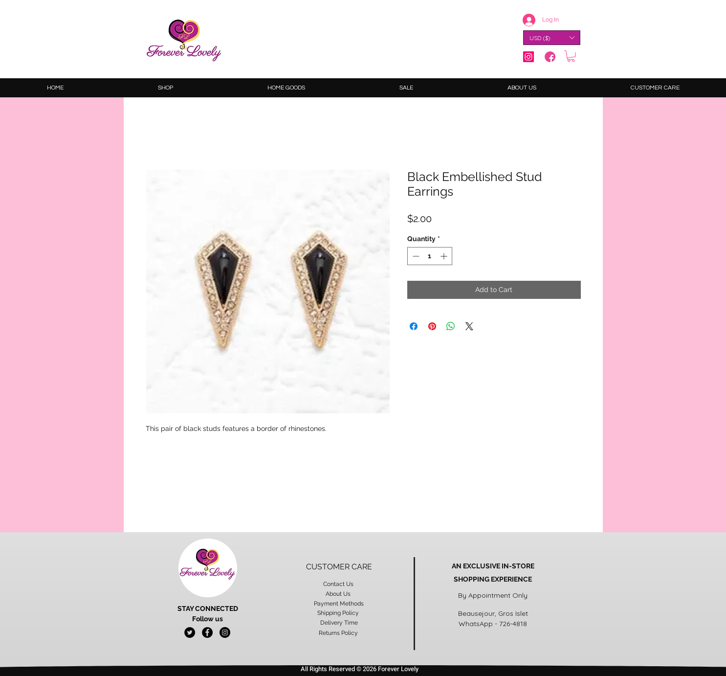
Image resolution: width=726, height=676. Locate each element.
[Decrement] (415, 256)
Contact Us (339, 584)
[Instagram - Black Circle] (225, 632)
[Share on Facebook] (413, 326)
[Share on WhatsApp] (451, 326)
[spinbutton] (430, 256)
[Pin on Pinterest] (432, 326)
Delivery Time (339, 622)
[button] (551, 37)
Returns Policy (339, 633)
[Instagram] (528, 56)
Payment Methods (339, 603)
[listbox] (551, 37)
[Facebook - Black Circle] (207, 632)
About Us (339, 593)
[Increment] (445, 256)
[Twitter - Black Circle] (189, 632)
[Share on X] (469, 326)
